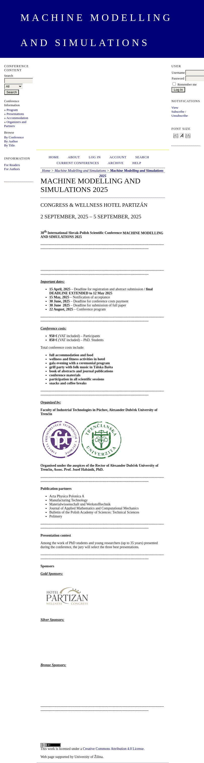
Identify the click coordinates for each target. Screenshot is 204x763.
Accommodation (17, 118)
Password (178, 78)
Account (118, 157)
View (174, 107)
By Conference (14, 137)
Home (54, 157)
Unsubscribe (179, 115)
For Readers (12, 165)
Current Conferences (78, 163)
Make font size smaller (175, 135)
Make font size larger (187, 135)
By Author (11, 141)
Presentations (15, 114)
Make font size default (181, 135)
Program (12, 110)
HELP (136, 163)
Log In (95, 157)
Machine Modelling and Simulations (80, 171)
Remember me (187, 84)
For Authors (12, 169)
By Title (9, 145)
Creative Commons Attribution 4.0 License (113, 749)
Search (142, 157)
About (74, 157)
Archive (115, 163)
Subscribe (177, 111)
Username (178, 72)
